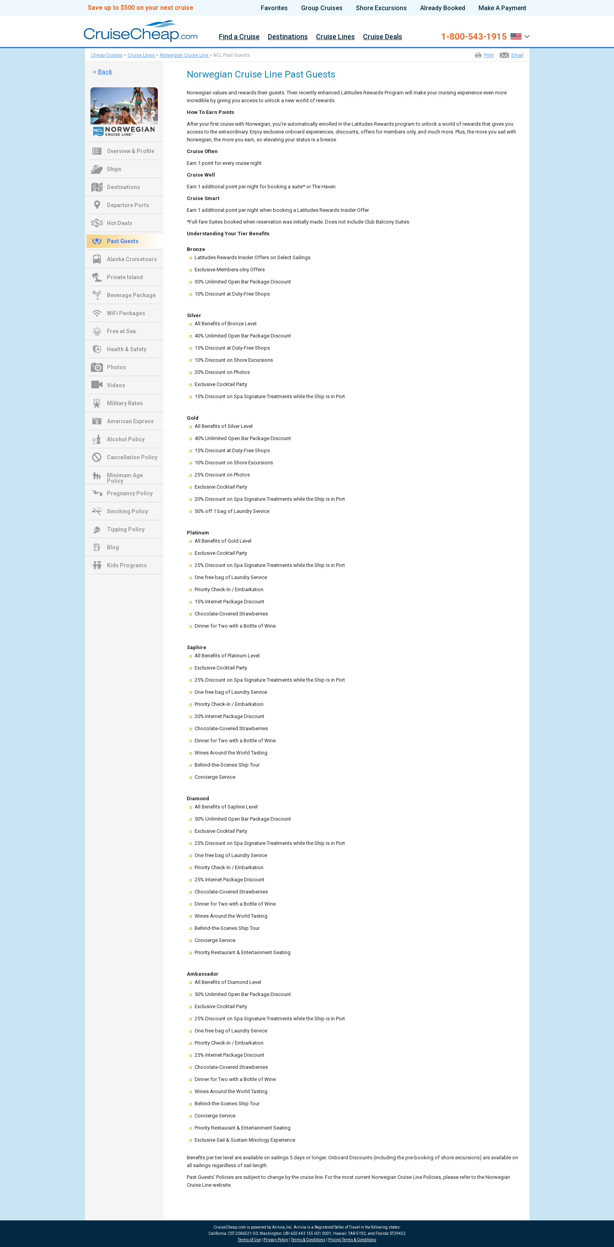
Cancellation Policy (132, 457)
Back (105, 72)
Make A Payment (502, 8)
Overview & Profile (130, 151)
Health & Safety (126, 349)
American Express (130, 421)
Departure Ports (128, 205)
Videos (116, 385)
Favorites (274, 8)
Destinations (288, 37)
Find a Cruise (239, 37)
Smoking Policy (127, 511)
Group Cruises (322, 8)
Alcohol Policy (125, 439)
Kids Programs (127, 565)
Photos (116, 367)
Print (489, 55)
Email (517, 55)
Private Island (125, 277)
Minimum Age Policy (125, 476)
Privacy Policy (276, 1240)
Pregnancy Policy (130, 493)
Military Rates (125, 403)
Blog (113, 547)
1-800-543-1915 (474, 36)
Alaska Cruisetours (132, 259)
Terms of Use (249, 1240)
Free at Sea (121, 331)
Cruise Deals (382, 37)
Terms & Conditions (308, 1240)
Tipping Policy (125, 529)
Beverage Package (131, 295)
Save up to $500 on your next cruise (140, 8)
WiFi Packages (126, 313)
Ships (114, 169)
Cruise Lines (335, 37)
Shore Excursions (381, 8)
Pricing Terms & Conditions (352, 1240)
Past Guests (123, 241)
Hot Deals (119, 223)
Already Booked (442, 8)
